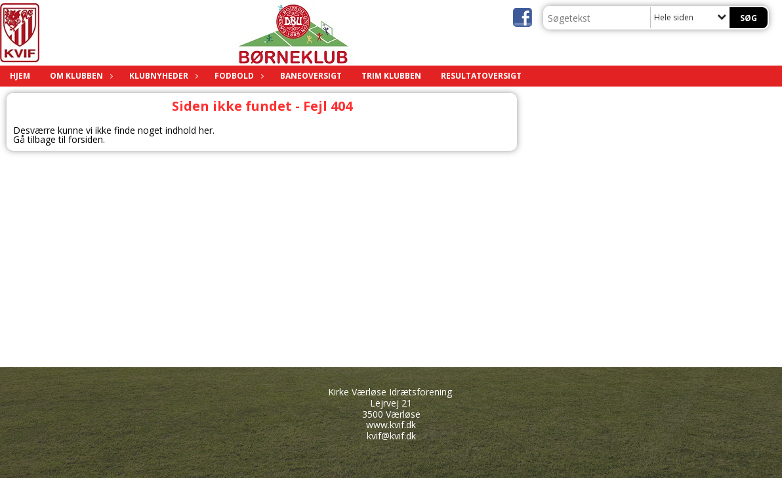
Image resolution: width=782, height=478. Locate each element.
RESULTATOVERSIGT (481, 75)
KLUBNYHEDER (162, 75)
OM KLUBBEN (80, 75)
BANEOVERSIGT (311, 75)
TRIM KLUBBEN (391, 75)
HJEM (20, 75)
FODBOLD (237, 75)
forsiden (85, 139)
